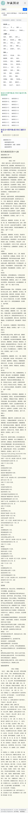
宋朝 (12, 43)
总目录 (3, 13)
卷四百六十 (15, 116)
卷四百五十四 (15, 107)
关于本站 (16, 811)
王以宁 (11, 85)
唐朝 (5, 43)
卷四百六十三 (5, 122)
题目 (19, 27)
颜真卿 (5, 58)
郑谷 (12, 61)
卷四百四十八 (15, 98)
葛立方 (18, 85)
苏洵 (5, 76)
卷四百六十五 (5, 125)
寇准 (12, 70)
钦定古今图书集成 (12, 13)
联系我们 (22, 811)
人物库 (6, 34)
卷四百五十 (15, 101)
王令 (12, 64)
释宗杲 (18, 64)
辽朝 (19, 43)
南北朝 (13, 40)
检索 (25, 9)
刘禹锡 (5, 79)
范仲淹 (19, 79)
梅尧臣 (19, 61)
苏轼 (11, 76)
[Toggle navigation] (25, 3)
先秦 (5, 37)
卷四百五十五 (5, 110)
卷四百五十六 (15, 110)
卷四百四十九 (5, 101)
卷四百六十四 (15, 122)
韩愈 (18, 70)
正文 (5, 27)
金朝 (5, 46)
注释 (5, 30)
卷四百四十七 (5, 98)
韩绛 (5, 82)
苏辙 (17, 76)
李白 (19, 55)
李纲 (5, 85)
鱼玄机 (5, 61)
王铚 (12, 67)
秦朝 (11, 37)
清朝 (5, 49)
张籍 (11, 73)
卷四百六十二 (15, 119)
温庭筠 (5, 70)
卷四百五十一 (5, 104)
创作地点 (13, 30)
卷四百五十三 (5, 107)
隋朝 (20, 40)
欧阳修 (5, 64)
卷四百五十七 (5, 113)
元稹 (5, 73)
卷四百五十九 (5, 116)
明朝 (18, 46)
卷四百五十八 (15, 113)
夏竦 (12, 79)
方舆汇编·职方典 (22, 13)
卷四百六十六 (15, 125)
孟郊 (12, 58)
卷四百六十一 (5, 119)
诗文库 (6, 24)
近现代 (12, 49)
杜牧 (18, 58)
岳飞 (18, 67)
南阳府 (5, 15)
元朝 (12, 46)
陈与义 (6, 67)
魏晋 (5, 40)
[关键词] (14, 9)
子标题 (21, 30)
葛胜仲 (17, 82)
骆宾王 (5, 55)
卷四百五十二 (15, 104)
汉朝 (17, 37)
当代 (19, 49)
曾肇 (11, 82)
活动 (5, 52)
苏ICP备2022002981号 (7, 810)
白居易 (17, 73)
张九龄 (12, 55)
